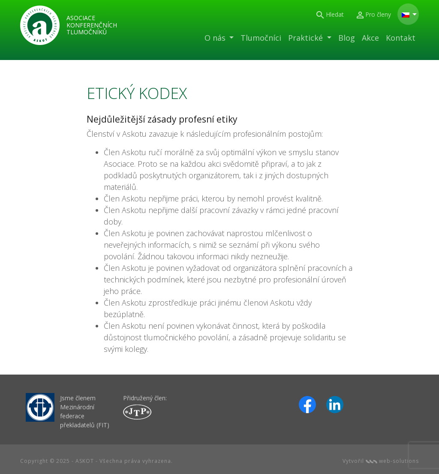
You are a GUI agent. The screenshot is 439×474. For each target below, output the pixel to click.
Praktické (306, 38)
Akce (370, 38)
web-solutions (392, 461)
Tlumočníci (261, 38)
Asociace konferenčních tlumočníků (91, 25)
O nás (216, 38)
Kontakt (400, 38)
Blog (346, 38)
